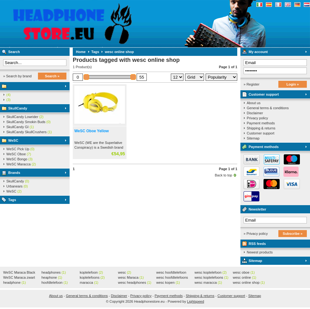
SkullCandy (17, 108)
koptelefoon (91, 272)
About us (253, 103)
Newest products (260, 252)
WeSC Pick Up (20, 149)
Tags (12, 200)
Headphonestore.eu (84, 23)
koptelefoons (92, 277)
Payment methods (261, 123)
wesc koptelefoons (211, 277)
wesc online (244, 277)
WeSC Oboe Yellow (91, 131)
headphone (14, 282)
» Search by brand (17, 76)
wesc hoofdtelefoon (171, 272)
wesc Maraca (131, 277)
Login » (292, 84)
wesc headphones (134, 282)
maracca (89, 282)
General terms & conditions (268, 108)
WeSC (13, 140)
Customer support (264, 94)
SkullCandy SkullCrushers (29, 132)
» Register (251, 84)
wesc (124, 272)
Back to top (223, 175)
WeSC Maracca (21, 164)
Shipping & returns (261, 128)
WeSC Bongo (19, 159)
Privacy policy (257, 118)
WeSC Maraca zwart (19, 278)
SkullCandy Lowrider (24, 117)
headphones (53, 272)
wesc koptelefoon (211, 272)
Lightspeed (195, 301)
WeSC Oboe (18, 154)
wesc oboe (244, 272)
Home (81, 52)
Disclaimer (255, 113)
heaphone (51, 277)
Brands (14, 173)
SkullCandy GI (20, 127)
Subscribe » (292, 233)
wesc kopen (168, 282)
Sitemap (253, 138)
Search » (52, 76)
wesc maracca (208, 282)
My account (258, 52)
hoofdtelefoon (54, 282)
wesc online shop (119, 52)
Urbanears (17, 186)
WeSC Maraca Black (19, 272)
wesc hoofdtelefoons (172, 278)
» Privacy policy (256, 233)
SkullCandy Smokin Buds (28, 122)
